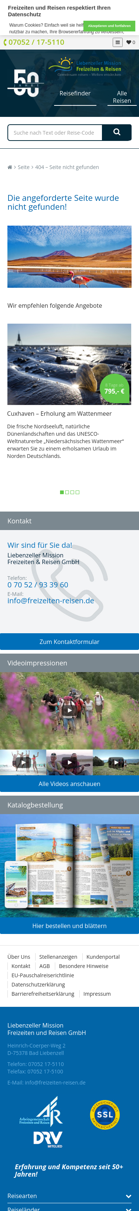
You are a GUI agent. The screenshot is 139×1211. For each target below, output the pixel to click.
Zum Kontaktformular (70, 641)
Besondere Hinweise (83, 965)
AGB (44, 965)
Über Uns (18, 956)
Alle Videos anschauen (69, 783)
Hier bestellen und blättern (69, 925)
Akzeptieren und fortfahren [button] (109, 26)
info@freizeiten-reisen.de (55, 1082)
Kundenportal (103, 956)
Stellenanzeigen (58, 956)
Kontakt (20, 965)
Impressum (97, 993)
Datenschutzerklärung (38, 984)
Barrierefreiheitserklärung (42, 993)
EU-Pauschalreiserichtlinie (42, 974)
